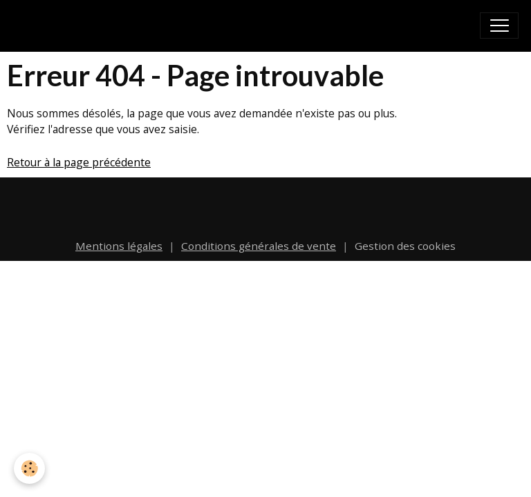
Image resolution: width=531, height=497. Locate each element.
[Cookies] (29, 468)
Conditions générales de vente (258, 246)
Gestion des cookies (405, 246)
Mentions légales (118, 246)
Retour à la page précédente (79, 162)
